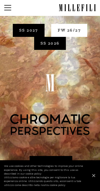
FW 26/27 (69, 30)
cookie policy (33, 173)
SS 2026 (50, 43)
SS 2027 (28, 30)
